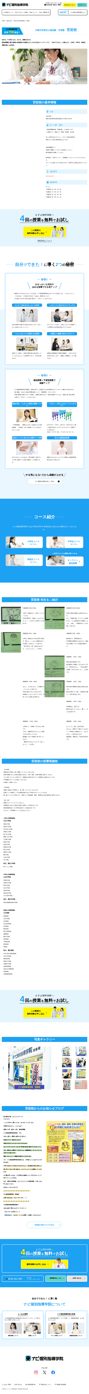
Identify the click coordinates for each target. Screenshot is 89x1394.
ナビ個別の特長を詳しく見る (44, 481)
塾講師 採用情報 (61, 1384)
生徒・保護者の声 (44, 12)
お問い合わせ (77, 1278)
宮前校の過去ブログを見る (44, 1225)
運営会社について (46, 1384)
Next (56, 1068)
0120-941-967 (50, 176)
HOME (3, 20)
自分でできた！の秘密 (21, 12)
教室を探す (9, 20)
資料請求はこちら (44, 241)
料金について (33, 12)
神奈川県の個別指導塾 (19, 20)
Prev (3, 1068)
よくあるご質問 (6, 1384)
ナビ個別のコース (8, 12)
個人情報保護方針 (30, 1384)
